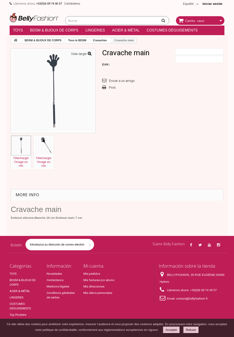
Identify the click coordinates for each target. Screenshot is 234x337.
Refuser (191, 330)
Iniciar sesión (212, 3)
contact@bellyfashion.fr (192, 298)
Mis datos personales (97, 293)
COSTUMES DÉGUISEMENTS (172, 30)
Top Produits (18, 314)
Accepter (171, 330)
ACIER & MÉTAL (126, 30)
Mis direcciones (93, 286)
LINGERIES (95, 30)
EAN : (106, 64)
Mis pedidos (91, 273)
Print (112, 87)
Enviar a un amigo (122, 81)
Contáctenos (72, 3)
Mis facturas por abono (98, 280)
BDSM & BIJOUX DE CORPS (54, 30)
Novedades (54, 273)
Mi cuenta (93, 266)
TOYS (18, 30)
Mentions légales (58, 286)
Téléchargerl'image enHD (21, 161)
